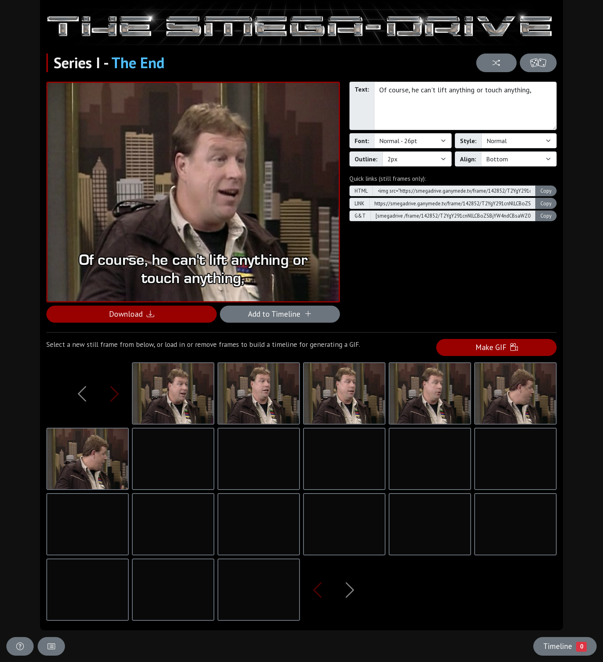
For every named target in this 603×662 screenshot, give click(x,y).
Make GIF (496, 347)
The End (137, 63)
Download (131, 314)
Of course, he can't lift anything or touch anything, (465, 106)
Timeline (565, 646)
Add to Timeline (280, 314)
